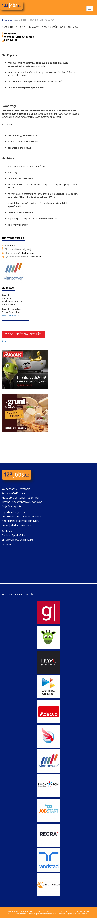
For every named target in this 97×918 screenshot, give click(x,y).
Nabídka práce (7, 20)
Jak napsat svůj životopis (16, 489)
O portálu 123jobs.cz (13, 512)
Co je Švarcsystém (12, 506)
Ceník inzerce (9, 544)
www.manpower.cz (11, 315)
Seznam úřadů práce (13, 493)
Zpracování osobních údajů (17, 539)
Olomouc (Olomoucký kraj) (19, 36)
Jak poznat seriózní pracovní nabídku (23, 516)
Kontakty (7, 531)
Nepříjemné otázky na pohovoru (20, 520)
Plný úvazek (10, 39)
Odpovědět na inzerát (23, 334)
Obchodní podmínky (13, 535)
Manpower (10, 33)
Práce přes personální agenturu (20, 497)
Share (4, 341)
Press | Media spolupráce (16, 525)
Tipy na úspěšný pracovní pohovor (22, 502)
